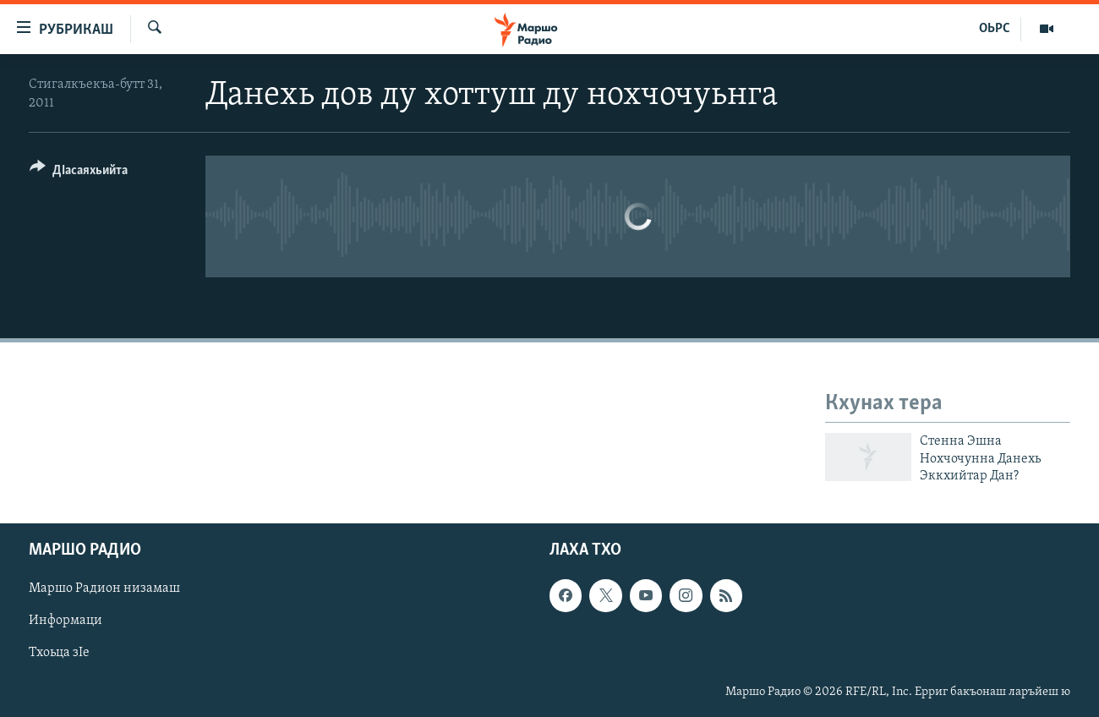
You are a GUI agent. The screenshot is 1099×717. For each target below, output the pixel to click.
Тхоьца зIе (59, 653)
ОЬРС (994, 29)
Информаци (65, 621)
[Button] (79, 173)
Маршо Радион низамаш (104, 589)
